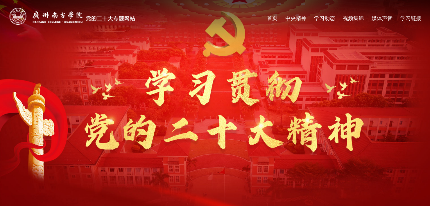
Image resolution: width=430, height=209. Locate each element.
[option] (215, 103)
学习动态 (324, 18)
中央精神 (295, 18)
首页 (272, 18)
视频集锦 (353, 18)
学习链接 (410, 18)
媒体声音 (382, 18)
